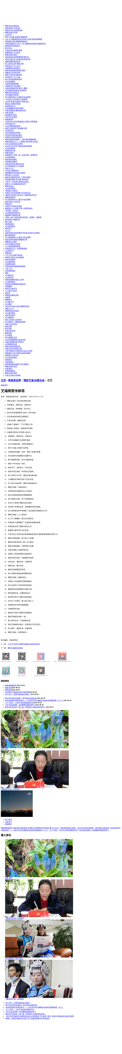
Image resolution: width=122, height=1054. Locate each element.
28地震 (7, 297)
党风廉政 (8, 286)
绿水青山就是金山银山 (13, 135)
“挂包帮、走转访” (11, 210)
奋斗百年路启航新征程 (13, 79)
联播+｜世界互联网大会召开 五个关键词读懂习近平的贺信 (27, 1018)
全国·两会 (8, 369)
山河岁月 (8, 35)
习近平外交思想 (11, 117)
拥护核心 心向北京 (12, 175)
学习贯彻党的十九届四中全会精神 (18, 97)
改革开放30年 (10, 331)
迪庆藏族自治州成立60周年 (15, 173)
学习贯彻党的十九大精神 (14, 166)
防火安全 (8, 48)
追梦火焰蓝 (9, 113)
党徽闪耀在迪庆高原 (12, 61)
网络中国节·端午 (11, 55)
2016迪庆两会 (10, 226)
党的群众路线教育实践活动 (15, 284)
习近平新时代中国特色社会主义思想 (18, 351)
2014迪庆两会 (10, 282)
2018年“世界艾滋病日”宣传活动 (17, 101)
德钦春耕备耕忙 (11, 685)
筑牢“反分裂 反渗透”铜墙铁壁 (16, 37)
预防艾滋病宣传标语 (15, 648)
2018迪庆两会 (10, 157)
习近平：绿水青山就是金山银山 (17, 182)
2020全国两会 (10, 81)
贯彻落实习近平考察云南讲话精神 (18, 353)
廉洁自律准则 (10, 235)
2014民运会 (9, 275)
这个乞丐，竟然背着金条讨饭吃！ (18, 694)
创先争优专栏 (10, 315)
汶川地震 (8, 335)
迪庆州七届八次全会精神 (14, 257)
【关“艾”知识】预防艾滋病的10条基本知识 (24, 644)
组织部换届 (9, 224)
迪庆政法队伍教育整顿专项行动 (17, 57)
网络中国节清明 (11, 373)
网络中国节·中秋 (11, 32)
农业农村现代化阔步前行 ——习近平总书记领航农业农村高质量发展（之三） (34, 700)
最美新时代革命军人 (12, 46)
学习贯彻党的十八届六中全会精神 (18, 199)
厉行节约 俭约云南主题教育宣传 (17, 306)
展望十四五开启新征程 (13, 75)
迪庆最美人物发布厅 (12, 219)
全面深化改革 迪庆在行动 (14, 164)
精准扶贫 (8, 204)
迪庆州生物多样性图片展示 (15, 70)
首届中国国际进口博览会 (14, 342)
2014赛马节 (9, 277)
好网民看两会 (10, 371)
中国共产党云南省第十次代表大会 (18, 193)
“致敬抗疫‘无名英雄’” (13, 86)
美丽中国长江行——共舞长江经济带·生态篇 (21, 141)
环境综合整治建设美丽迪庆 (15, 266)
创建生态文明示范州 (12, 72)
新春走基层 (9, 153)
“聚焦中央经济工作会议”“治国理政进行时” (21, 195)
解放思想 (8, 333)
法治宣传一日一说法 (12, 77)
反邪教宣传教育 (11, 162)
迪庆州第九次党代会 (12, 28)
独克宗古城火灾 (11, 288)
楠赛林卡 (8, 300)
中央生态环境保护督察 (13, 50)
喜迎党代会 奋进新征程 (14, 30)
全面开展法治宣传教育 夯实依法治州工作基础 (22, 233)
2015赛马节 (9, 251)
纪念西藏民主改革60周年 (14, 108)
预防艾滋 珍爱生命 (12, 26)
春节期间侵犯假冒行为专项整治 (17, 364)
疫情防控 (8, 360)
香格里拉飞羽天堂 (12, 355)
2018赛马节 (9, 130)
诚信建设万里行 (11, 115)
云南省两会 (9, 362)
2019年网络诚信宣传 (12, 126)
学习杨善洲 (9, 317)
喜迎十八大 (9, 308)
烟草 (6, 273)
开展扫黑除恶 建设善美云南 (15, 110)
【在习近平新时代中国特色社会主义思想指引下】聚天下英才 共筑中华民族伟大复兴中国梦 (40, 1016)
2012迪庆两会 (10, 313)
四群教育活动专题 (12, 311)
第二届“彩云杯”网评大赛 (14, 64)
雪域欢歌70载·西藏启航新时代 (16, 41)
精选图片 (8, 824)
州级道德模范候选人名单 (14, 279)
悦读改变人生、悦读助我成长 (16, 248)
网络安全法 (9, 186)
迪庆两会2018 (10, 106)
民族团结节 (9, 119)
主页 (3, 380)
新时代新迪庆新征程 (12, 346)
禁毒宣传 (8, 253)
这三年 (7, 231)
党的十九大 (9, 168)
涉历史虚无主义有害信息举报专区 (18, 59)
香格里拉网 (14, 380)
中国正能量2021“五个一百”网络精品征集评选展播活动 (25, 44)
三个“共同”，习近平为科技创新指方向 (19, 703)
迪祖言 (7, 293)
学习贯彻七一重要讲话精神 (15, 322)
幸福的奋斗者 (10, 150)
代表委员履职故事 (12, 84)
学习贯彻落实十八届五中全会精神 (18, 237)
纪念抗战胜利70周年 (12, 244)
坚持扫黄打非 (10, 124)
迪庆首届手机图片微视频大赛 (16, 239)
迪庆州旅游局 (10, 259)
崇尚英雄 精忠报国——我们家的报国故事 (20, 139)
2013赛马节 (9, 302)
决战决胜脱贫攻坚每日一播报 (16, 88)
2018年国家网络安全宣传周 (15, 340)
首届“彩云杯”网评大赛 (13, 348)
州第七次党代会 (11, 324)
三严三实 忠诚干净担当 (14, 255)
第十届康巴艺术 (11, 337)
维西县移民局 (10, 197)
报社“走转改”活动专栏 (13, 320)
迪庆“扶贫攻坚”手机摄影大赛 (16, 128)
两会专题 (8, 326)
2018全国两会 (10, 148)
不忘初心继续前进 (12, 170)
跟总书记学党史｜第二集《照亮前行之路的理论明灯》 (25, 707)
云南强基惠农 (10, 271)
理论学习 (8, 228)
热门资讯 (8, 819)
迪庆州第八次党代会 (12, 202)
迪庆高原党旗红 (11, 159)
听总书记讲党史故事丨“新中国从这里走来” (21, 698)
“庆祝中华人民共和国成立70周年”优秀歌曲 (21, 121)
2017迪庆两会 (10, 188)
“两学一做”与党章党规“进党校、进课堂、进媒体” (23, 217)
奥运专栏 (8, 328)
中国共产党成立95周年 (13, 206)
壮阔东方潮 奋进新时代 (14, 137)
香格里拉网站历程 (12, 295)
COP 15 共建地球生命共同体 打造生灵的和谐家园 (23, 39)
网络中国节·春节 (11, 366)
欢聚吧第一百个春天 (12, 52)
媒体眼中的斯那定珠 (12, 215)
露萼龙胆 (8, 690)
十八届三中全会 (11, 291)
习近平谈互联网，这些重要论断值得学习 (20, 705)
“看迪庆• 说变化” (11, 190)
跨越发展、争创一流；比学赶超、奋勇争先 (21, 155)
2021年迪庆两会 (11, 357)
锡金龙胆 (8, 687)
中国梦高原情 (10, 264)
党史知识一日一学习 (12, 66)
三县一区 (8, 268)
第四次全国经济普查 (12, 104)
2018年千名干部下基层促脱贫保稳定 (18, 146)
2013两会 (8, 304)
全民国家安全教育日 (12, 68)
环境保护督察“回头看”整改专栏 (17, 179)
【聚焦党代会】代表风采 (10, 789)
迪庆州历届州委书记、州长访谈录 (18, 177)
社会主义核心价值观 (12, 375)
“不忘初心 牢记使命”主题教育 (16, 99)
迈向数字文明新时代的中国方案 (17, 692)
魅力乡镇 (8, 222)
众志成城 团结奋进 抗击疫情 (15, 90)
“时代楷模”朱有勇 (11, 95)
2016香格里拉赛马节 (12, 213)
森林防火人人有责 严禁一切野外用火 (19, 208)
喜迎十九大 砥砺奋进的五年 (15, 184)
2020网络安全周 (11, 344)
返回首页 (4, 385)
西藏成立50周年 (11, 242)
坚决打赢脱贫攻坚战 (12, 133)
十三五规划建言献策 (12, 246)
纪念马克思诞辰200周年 (14, 144)
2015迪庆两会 (10, 262)
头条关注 (8, 822)
